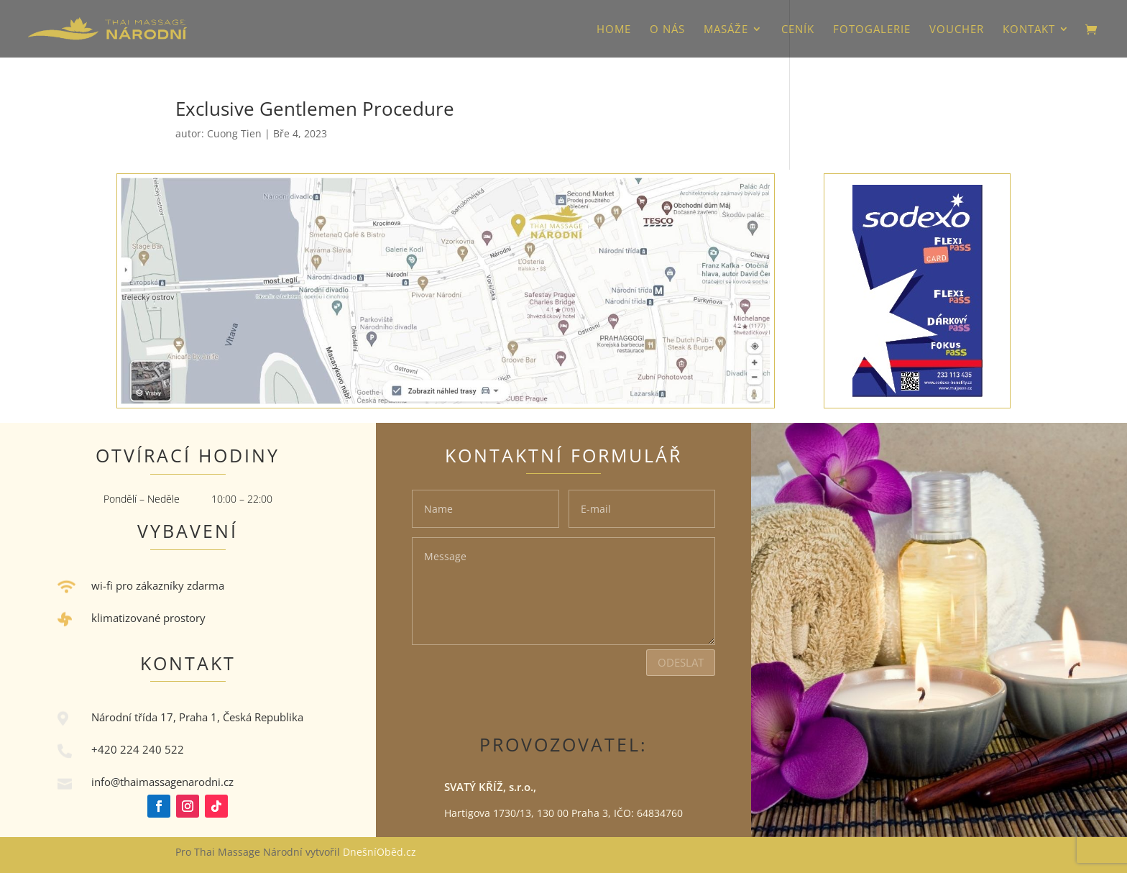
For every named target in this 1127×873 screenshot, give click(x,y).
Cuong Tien (234, 133)
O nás (667, 30)
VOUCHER (956, 30)
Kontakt (1029, 30)
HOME (614, 30)
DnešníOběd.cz (381, 852)
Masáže (726, 30)
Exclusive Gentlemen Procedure (314, 109)
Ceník (797, 30)
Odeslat (681, 662)
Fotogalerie (872, 30)
